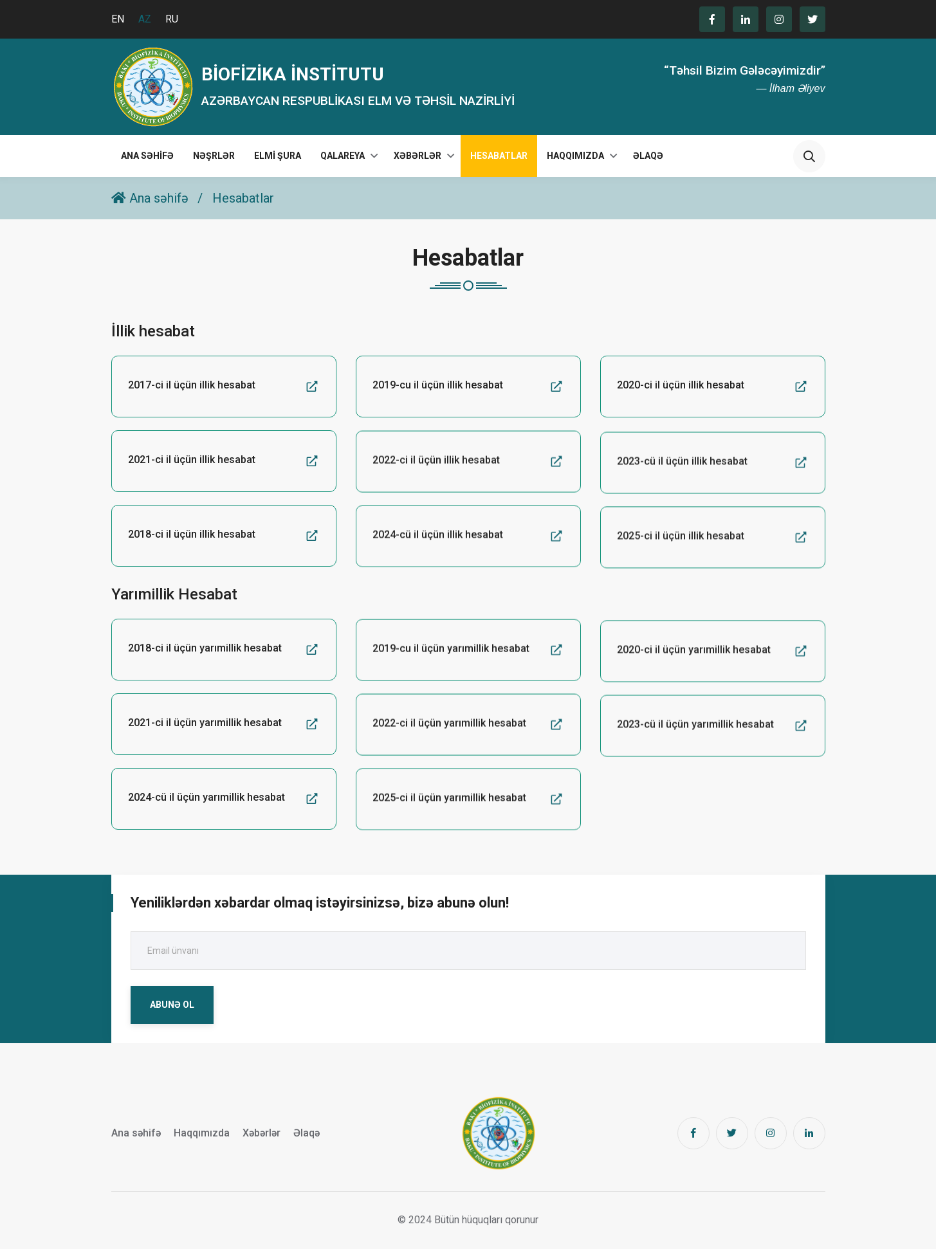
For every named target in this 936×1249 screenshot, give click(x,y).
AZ (144, 19)
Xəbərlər (417, 155)
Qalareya (342, 155)
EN (117, 19)
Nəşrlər (214, 155)
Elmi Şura (277, 155)
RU (171, 19)
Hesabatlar (499, 155)
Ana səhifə (147, 155)
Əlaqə (648, 155)
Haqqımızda (575, 155)
